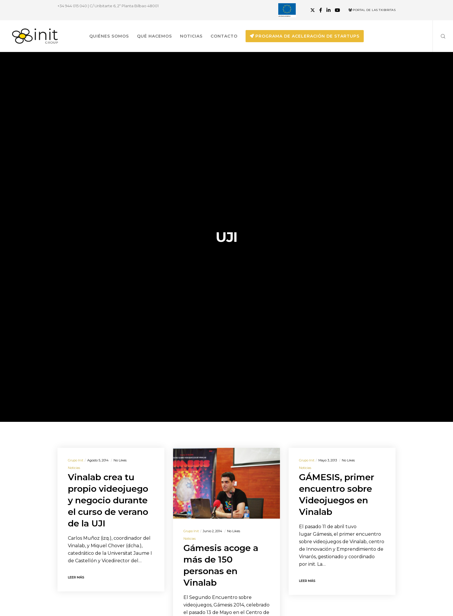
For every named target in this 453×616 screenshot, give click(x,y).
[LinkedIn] (328, 10)
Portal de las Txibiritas (372, 10)
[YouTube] (337, 10)
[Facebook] (320, 10)
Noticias (74, 468)
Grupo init (75, 460)
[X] (312, 10)
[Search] (439, 36)
